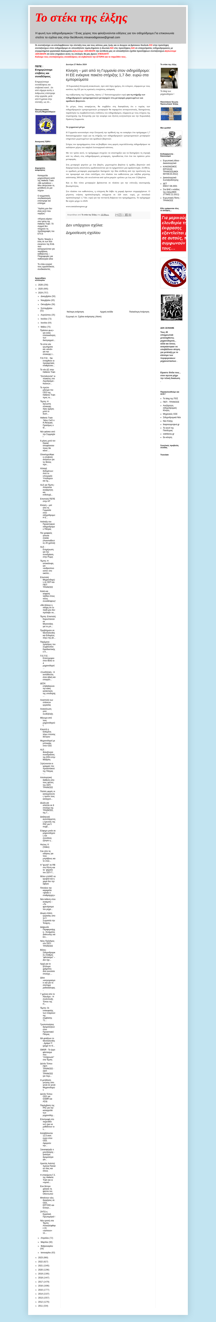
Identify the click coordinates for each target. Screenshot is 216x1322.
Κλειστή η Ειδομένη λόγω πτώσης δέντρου (47, 733)
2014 (40, 1294)
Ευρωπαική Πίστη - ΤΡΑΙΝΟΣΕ (171, 199)
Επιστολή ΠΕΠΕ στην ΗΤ (47, 500)
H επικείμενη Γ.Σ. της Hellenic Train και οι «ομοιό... (48, 1179)
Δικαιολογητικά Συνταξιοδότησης (171, 178)
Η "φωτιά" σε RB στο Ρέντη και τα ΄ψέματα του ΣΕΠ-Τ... (47, 868)
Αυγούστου (46, 315)
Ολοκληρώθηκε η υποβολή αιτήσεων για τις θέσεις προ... (47, 459)
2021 (40, 1265)
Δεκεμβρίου (46, 296)
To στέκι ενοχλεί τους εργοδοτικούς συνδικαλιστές (46, 266)
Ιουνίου (44, 323)
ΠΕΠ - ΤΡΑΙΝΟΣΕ (171, 402)
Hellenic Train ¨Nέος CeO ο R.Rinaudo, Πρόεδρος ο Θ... (47, 423)
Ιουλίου (44, 319)
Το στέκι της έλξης (81, 17)
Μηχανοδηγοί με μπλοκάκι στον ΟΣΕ (47, 743)
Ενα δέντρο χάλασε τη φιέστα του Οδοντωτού (46, 1190)
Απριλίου (45, 1238)
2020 (40, 1270)
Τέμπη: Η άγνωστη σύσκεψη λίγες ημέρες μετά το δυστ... (47, 407)
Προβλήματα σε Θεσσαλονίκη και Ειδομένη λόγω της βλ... (48, 634)
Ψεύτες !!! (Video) (44, 845)
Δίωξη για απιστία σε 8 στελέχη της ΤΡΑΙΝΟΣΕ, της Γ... (47, 808)
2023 (40, 1257)
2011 (40, 1306)
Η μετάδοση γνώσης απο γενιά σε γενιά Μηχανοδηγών (47, 1085)
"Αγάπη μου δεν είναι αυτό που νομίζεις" (45, 211)
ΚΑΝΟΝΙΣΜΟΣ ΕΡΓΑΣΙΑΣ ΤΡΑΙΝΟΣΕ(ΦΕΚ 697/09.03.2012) (170, 170)
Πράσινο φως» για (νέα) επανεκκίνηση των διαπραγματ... (47, 335)
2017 (40, 1282)
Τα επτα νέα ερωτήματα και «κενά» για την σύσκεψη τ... (47, 349)
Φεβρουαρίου (47, 1246)
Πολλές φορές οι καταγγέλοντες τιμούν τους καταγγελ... (47, 795)
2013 (40, 1298)
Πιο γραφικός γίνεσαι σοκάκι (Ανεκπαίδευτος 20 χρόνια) (47, 538)
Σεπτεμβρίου (46, 308)
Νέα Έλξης (168, 421)
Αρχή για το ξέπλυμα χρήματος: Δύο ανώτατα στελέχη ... (47, 969)
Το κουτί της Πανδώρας (168, 429)
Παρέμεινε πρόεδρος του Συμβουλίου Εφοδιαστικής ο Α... (47, 647)
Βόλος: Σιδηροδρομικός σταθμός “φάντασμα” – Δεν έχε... (47, 955)
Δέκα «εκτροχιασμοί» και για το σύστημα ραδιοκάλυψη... (47, 984)
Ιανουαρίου (46, 1252)
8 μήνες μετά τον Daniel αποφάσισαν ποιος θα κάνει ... (47, 446)
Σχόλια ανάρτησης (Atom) (89, 316)
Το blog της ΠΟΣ (170, 398)
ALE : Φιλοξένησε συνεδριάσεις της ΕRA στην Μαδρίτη (47, 754)
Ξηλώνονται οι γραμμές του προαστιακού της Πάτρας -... (47, 768)
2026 (40, 285)
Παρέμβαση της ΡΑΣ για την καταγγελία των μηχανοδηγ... (47, 1110)
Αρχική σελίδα (106, 312)
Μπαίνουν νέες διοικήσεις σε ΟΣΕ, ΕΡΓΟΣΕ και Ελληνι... (47, 1203)
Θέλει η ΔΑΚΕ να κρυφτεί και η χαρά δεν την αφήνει (48, 880)
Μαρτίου (45, 1242)
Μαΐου (44, 327)
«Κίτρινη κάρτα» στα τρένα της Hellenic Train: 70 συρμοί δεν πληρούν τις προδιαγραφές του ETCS (46, 226)
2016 (40, 1286)
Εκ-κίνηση (167, 437)
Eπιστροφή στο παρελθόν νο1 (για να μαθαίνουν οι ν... (47, 1124)
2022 (40, 1262)
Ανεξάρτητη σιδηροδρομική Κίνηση (170, 408)
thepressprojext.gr (171, 424)
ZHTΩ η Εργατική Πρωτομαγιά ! (47, 1214)
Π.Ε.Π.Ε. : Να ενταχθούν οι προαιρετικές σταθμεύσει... (47, 362)
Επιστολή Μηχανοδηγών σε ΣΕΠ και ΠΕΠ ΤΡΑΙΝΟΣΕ (47, 582)
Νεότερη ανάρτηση (75, 312)
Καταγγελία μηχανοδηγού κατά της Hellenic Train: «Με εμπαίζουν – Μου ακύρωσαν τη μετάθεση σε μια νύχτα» (46, 183)
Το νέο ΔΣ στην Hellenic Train (47, 370)
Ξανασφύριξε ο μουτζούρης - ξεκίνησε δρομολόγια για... (47, 1154)
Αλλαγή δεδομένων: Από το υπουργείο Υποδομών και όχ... (46, 474)
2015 (40, 1290)
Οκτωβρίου (46, 304)
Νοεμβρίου (46, 300)
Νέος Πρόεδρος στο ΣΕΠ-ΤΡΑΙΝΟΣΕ (47, 943)
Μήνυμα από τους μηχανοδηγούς (47, 721)
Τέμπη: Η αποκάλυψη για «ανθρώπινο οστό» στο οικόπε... (47, 567)
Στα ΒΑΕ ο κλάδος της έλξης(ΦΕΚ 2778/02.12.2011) (171, 192)
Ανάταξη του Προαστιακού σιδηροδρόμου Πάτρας (47, 525)
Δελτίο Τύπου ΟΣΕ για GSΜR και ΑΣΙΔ (46, 1098)
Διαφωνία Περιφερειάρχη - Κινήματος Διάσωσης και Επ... (47, 932)
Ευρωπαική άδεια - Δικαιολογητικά (171, 161)
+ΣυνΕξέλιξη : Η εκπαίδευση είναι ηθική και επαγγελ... (47, 676)
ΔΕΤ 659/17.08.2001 (170, 184)
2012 (40, 1302)
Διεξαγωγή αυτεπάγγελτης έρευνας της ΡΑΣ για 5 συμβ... (47, 822)
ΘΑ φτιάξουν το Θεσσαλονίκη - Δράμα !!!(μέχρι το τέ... (47, 1042)
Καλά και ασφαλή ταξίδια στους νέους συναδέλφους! (48, 596)
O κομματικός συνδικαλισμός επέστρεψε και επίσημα (44, 199)
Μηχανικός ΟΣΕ (170, 414)
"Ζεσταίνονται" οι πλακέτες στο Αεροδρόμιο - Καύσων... (47, 380)
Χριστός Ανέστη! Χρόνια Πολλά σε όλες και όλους (47, 1167)
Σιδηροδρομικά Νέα (172, 417)
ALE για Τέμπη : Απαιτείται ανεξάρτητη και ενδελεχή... (47, 490)
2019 (40, 1274)
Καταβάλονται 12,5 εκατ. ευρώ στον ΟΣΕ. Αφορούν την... (46, 1139)
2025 (40, 289)
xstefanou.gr (168, 434)
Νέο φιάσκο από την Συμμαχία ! (47, 434)
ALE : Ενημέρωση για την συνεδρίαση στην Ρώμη (47, 552)
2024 (40, 293)
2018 (40, 1277)
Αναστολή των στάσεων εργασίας (46, 702)
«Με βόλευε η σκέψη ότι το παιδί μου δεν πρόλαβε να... (47, 609)
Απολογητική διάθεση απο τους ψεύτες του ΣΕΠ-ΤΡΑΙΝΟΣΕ (47, 782)
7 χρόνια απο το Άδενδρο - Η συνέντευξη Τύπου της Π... (47, 999)
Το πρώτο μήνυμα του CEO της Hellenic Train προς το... (47, 392)
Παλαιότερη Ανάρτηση (139, 312)
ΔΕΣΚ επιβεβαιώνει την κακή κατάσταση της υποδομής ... (48, 689)
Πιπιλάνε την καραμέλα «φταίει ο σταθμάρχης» (47, 892)
